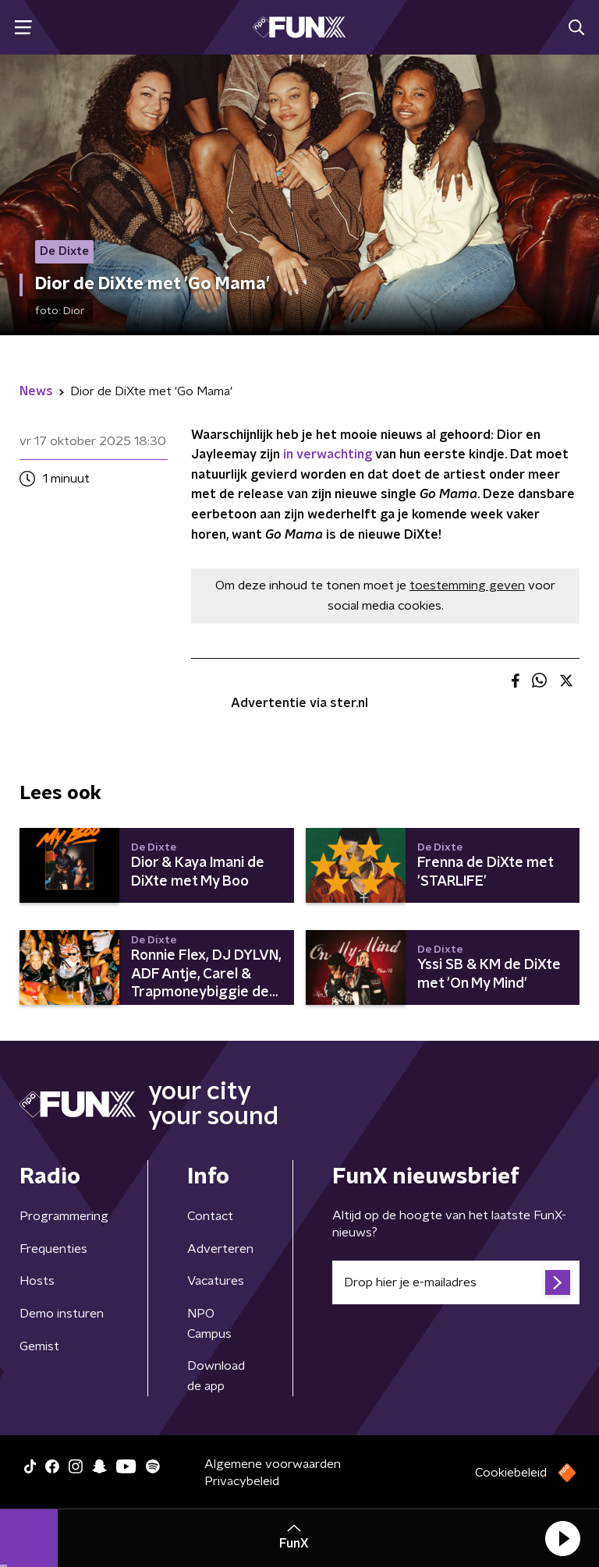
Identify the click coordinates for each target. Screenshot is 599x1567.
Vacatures (215, 1281)
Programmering (63, 1216)
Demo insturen (61, 1313)
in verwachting (327, 454)
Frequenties (53, 1249)
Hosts (37, 1281)
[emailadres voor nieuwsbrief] (456, 1282)
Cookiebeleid (511, 1472)
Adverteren (220, 1249)
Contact (210, 1216)
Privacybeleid (241, 1481)
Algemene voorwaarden (272, 1464)
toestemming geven (467, 585)
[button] (562, 1538)
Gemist (39, 1346)
